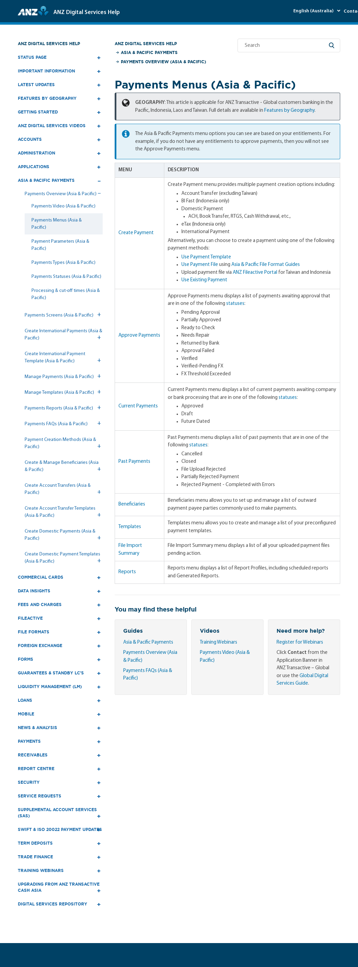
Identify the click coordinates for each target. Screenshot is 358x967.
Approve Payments (139, 335)
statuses (235, 303)
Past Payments (134, 461)
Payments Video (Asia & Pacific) (63, 206)
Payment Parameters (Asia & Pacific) (60, 245)
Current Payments (138, 406)
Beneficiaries (131, 504)
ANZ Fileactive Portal (255, 272)
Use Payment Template (206, 257)
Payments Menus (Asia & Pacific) (56, 224)
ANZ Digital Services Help (49, 43)
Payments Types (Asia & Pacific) (63, 262)
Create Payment (136, 233)
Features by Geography (289, 110)
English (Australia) (314, 11)
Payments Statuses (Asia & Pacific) (66, 276)
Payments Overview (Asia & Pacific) (163, 61)
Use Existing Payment (204, 280)
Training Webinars (218, 642)
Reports (127, 572)
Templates (129, 526)
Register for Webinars (300, 642)
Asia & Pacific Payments (149, 52)
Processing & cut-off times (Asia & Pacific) (65, 294)
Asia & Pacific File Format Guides (265, 264)
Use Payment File (199, 264)
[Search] (289, 45)
